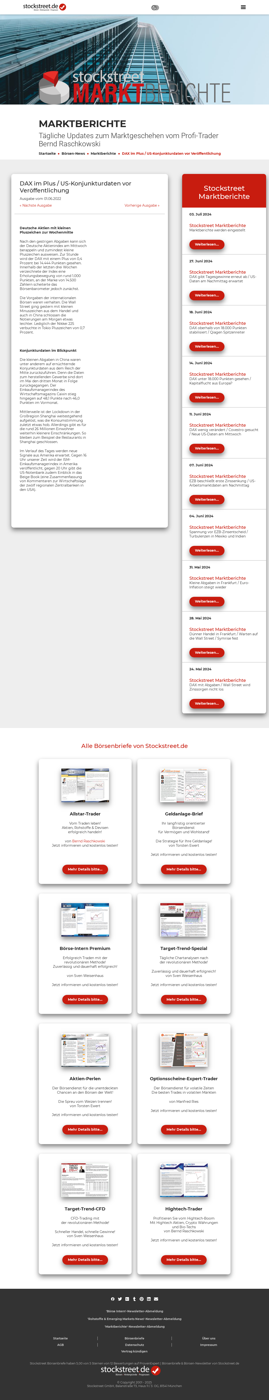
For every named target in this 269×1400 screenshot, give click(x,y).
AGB (60, 1345)
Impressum (208, 1345)
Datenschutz (134, 1345)
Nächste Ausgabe (37, 206)
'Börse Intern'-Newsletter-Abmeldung (134, 1311)
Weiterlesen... (207, 244)
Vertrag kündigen (134, 1351)
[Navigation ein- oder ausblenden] (243, 7)
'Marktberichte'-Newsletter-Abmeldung (135, 1326)
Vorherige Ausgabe (141, 206)
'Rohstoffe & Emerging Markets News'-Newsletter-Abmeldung (134, 1319)
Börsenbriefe (134, 1338)
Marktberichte (103, 153)
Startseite (47, 153)
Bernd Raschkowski (88, 841)
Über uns (208, 1338)
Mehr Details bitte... (85, 869)
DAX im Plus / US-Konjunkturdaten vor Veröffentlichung (171, 153)
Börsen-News (73, 153)
